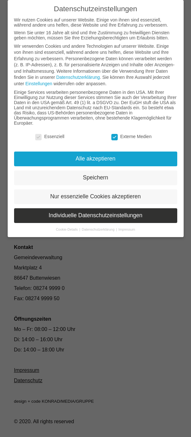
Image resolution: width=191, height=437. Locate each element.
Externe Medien (131, 136)
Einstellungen (38, 83)
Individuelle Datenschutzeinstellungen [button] (95, 215)
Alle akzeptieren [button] (95, 158)
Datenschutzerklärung (78, 77)
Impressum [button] (126, 229)
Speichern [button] (95, 177)
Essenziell (49, 136)
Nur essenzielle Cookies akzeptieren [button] (95, 196)
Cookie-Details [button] (67, 229)
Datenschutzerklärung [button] (98, 229)
